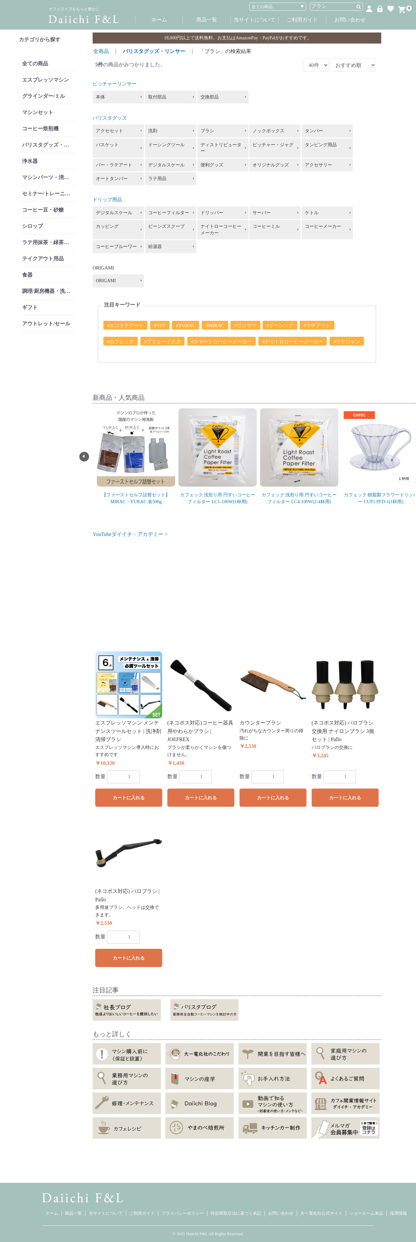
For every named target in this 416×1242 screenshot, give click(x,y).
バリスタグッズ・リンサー (49, 145)
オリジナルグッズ (271, 165)
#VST (160, 325)
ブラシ (207, 130)
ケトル (311, 212)
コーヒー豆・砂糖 (43, 210)
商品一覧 (206, 19)
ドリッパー (212, 212)
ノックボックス (268, 130)
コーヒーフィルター (168, 212)
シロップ (32, 226)
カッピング (107, 226)
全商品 (101, 51)
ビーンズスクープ (166, 226)
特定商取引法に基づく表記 (236, 1213)
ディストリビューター (221, 148)
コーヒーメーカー (323, 226)
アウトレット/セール (46, 323)
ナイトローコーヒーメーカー (221, 229)
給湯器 (155, 246)
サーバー (262, 212)
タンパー (314, 130)
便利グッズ (212, 165)
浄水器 (30, 161)
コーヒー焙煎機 (40, 128)
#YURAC (185, 325)
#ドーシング (279, 325)
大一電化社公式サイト (321, 1213)
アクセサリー (318, 165)
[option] (136, 453)
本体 (100, 97)
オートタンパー (112, 178)
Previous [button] (84, 457)
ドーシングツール (166, 144)
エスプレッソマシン (45, 80)
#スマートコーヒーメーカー (221, 341)
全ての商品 (35, 63)
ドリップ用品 (107, 199)
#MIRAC (215, 325)
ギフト (30, 307)
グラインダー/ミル (43, 96)
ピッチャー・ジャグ (273, 144)
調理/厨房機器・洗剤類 (48, 291)
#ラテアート (317, 325)
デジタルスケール (166, 165)
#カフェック (120, 341)
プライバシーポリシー (183, 1213)
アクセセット (109, 130)
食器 (27, 275)
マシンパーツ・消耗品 (48, 177)
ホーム (159, 19)
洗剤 (152, 130)
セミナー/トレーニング (48, 193)
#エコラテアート (125, 325)
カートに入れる (129, 797)
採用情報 (398, 1213)
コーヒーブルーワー (116, 246)
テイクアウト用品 (43, 258)
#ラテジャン (346, 341)
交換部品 (210, 97)
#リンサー (245, 325)
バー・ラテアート (114, 165)
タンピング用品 (321, 144)
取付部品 (157, 97)
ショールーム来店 (366, 1213)
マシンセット (37, 112)
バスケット (107, 144)
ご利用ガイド (302, 19)
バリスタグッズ (110, 118)
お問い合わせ (350, 19)
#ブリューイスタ (162, 341)
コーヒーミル (266, 226)
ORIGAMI (106, 280)
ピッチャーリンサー (114, 83)
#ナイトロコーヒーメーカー (292, 341)
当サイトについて (254, 19)
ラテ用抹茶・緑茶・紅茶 (49, 242)
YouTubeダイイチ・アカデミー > (130, 534)
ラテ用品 (157, 178)
